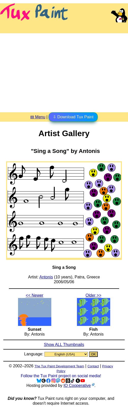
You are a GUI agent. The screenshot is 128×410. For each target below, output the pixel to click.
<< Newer (34, 295)
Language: (34, 354)
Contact (93, 366)
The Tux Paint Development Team (59, 366)
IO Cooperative (77, 385)
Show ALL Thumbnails (64, 344)
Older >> (93, 295)
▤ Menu (37, 117)
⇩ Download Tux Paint (73, 117)
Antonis (46, 277)
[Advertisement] (64, 70)
